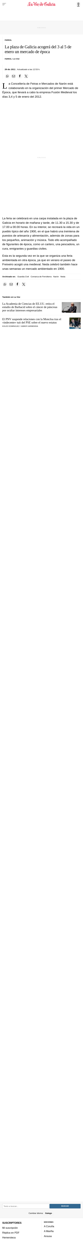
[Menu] (4, 4)
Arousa (48, 1236)
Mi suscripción (10, 1227)
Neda (62, 276)
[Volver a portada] (41, 4)
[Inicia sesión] (78, 4)
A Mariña (49, 1231)
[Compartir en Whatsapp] (7, 76)
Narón (56, 276)
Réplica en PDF (10, 1232)
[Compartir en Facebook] (19, 76)
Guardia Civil (23, 276)
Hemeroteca (9, 1237)
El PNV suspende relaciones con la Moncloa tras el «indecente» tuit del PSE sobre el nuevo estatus (31, 321)
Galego (48, 1213)
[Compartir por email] (13, 76)
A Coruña (49, 1226)
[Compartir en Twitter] (26, 76)
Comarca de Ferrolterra (41, 276)
